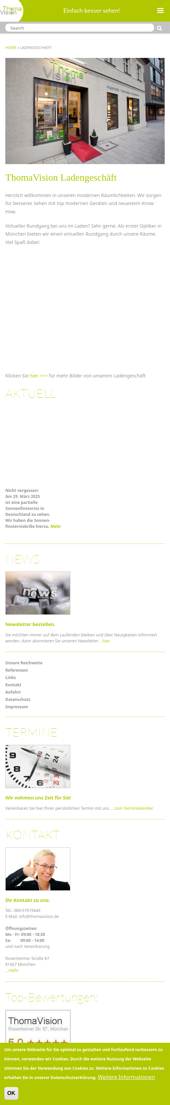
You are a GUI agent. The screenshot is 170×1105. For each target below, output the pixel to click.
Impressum (16, 707)
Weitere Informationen (126, 1077)
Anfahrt (13, 692)
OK (11, 1093)
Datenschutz (17, 699)
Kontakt (13, 685)
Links (10, 677)
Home (10, 47)
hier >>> (39, 375)
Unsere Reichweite (23, 663)
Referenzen (16, 670)
